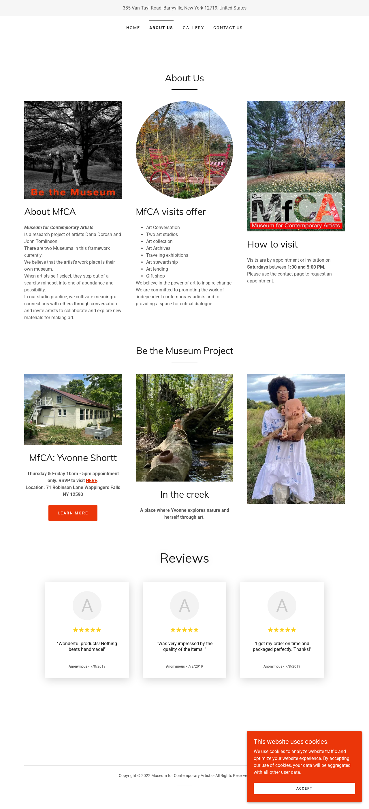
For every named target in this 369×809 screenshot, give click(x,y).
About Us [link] (161, 27)
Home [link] (133, 27)
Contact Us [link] (228, 27)
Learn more (73, 513)
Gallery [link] (193, 27)
